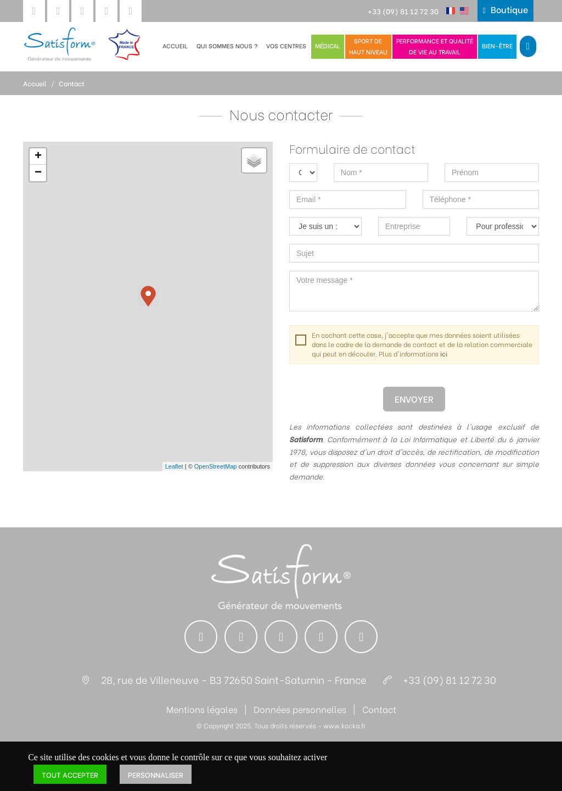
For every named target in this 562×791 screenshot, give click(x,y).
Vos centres (286, 45)
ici (443, 353)
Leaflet (174, 466)
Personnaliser (155, 774)
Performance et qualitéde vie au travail (434, 46)
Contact (72, 83)
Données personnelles (300, 709)
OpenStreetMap (215, 466)
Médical (327, 45)
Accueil (175, 45)
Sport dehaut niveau (368, 46)
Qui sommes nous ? (226, 45)
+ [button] (38, 156)
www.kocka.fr (344, 725)
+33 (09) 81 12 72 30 (403, 10)
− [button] (38, 173)
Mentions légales (202, 709)
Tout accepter (70, 774)
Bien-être (497, 45)
